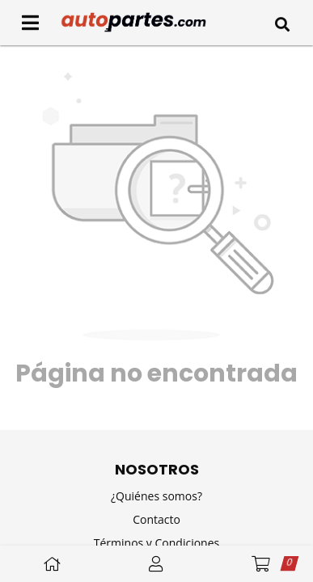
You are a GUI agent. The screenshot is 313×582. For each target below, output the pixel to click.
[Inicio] (156, 22)
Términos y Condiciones (156, 542)
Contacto (156, 519)
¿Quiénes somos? (156, 496)
